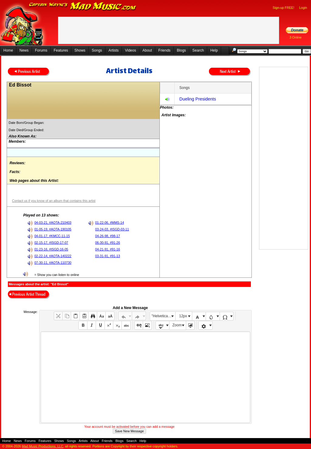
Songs (97, 50)
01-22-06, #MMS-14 (109, 222)
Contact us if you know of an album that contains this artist (53, 200)
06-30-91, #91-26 (107, 242)
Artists (113, 50)
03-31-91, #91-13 (107, 256)
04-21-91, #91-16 (107, 249)
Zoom (177, 325)
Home (8, 50)
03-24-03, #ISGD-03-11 (112, 229)
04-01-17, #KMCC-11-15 (52, 236)
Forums (41, 50)
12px (183, 316)
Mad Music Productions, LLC (42, 446)
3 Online (295, 37)
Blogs (181, 50)
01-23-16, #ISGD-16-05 (51, 249)
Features (61, 50)
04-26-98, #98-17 (107, 236)
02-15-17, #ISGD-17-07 (51, 242)
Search (198, 50)
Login (303, 7)
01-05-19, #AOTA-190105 (52, 229)
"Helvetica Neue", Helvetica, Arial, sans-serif (163, 316)
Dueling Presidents (197, 99)
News (24, 50)
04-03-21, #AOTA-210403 (52, 222)
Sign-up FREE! (283, 7)
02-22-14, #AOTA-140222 (52, 256)
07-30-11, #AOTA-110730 (52, 262)
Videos (130, 50)
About (147, 50)
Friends (164, 50)
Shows (79, 50)
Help (214, 50)
